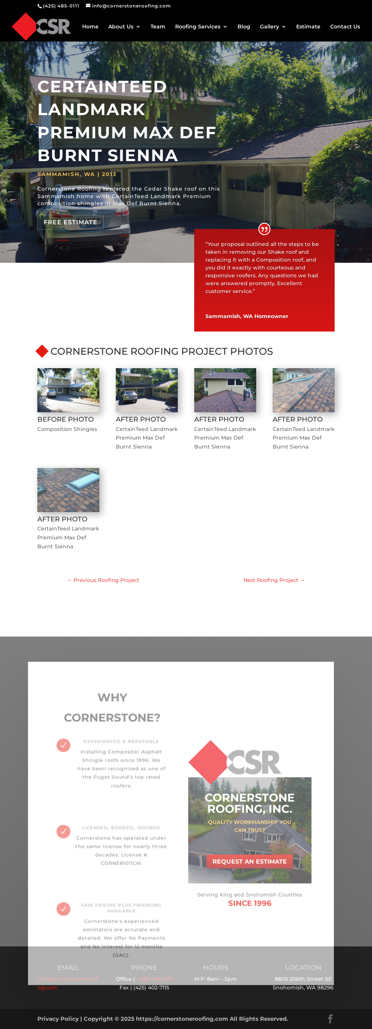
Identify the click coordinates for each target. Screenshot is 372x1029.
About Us (120, 27)
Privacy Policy (58, 1018)
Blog (244, 27)
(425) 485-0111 (61, 6)
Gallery (269, 27)
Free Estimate (70, 222)
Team (158, 27)
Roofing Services (197, 27)
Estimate (308, 27)
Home (90, 27)
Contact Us (345, 27)
